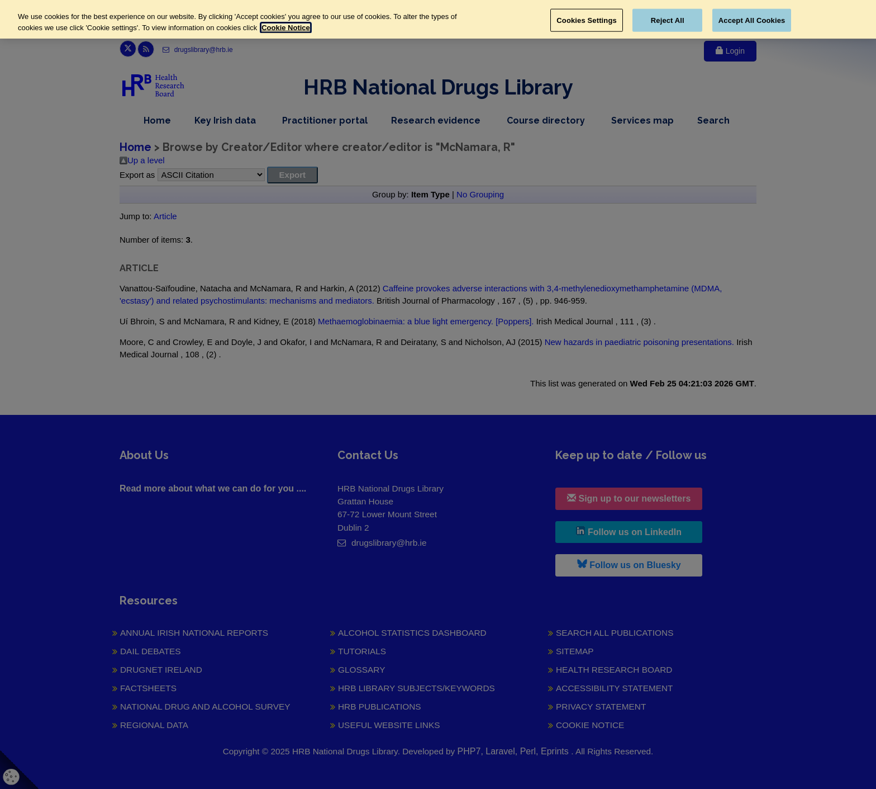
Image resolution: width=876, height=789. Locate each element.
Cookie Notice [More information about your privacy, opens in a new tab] (285, 27)
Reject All (667, 20)
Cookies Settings (586, 20)
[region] (438, 19)
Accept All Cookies (751, 20)
